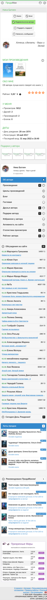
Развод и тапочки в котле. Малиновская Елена (25, 517)
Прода (11, 3)
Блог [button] (31, 16)
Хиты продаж (24, 426)
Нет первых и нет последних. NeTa (23, 494)
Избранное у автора (13, 219)
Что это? (20, 94)
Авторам (27, 588)
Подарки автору (22, 213)
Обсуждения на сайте (26, 246)
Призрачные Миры (23, 545)
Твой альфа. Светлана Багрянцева (23, 485)
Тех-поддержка (37, 592)
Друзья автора (22, 207)
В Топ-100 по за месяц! (25, 498)
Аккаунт (40, 3)
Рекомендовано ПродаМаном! (26, 479)
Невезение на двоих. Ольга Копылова (24, 505)
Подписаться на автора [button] (25, 22)
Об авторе (8, 180)
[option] (7, 70)
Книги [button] (19, 16)
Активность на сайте (13, 224)
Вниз (44, 597)
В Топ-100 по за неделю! (25, 509)
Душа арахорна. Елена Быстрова (22, 452)
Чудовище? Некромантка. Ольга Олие (24, 443)
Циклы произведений (13, 191)
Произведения (22, 185)
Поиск (44, 3)
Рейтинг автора (22, 236)
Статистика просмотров (22, 230)
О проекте (18, 588)
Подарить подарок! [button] (24, 28)
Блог (5, 196)
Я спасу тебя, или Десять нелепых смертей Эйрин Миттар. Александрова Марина (25, 462)
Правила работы (31, 590)
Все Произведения (42, 60)
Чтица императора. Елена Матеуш (23, 529)
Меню (2, 3)
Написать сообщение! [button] (24, 34)
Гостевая (7, 202)
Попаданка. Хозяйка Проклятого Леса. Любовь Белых (24, 433)
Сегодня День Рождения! (26, 417)
